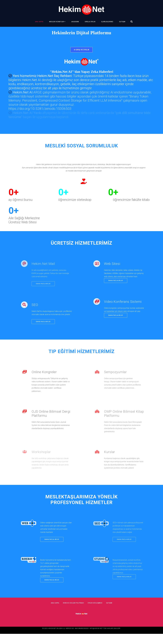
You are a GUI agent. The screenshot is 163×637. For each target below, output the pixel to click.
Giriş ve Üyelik (81, 50)
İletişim (122, 21)
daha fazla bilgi (44, 325)
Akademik (75, 21)
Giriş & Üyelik (90, 21)
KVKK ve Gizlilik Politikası (72, 606)
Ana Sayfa (39, 21)
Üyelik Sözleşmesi (96, 606)
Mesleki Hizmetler (56, 21)
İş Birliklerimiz (107, 21)
